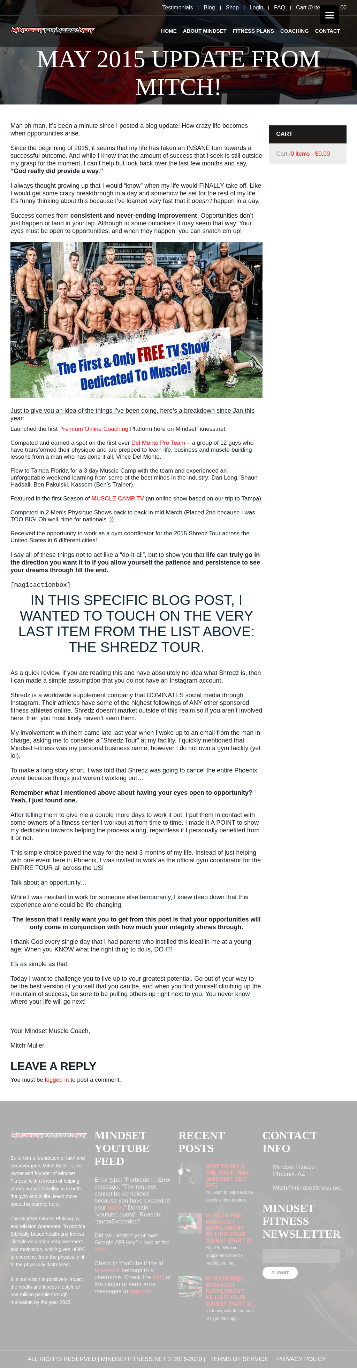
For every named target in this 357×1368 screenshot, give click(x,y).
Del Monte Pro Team (158, 443)
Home (169, 31)
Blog (209, 7)
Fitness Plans (253, 31)
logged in (57, 1079)
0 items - (310, 153)
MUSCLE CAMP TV (117, 498)
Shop (232, 7)
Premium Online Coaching (93, 429)
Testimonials (177, 7)
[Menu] (329, 14)
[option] (178, 52)
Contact (327, 31)
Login (256, 7)
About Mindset (205, 31)
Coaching (294, 31)
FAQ (279, 7)
